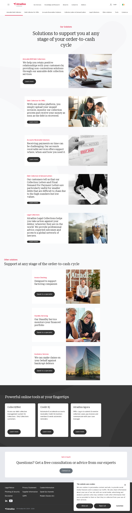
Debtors (83, 5)
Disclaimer (9, 496)
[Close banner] (125, 485)
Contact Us (75, 5)
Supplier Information (30, 492)
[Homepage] (19, 5)
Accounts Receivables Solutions (51, 12)
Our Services (37, 5)
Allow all (85, 506)
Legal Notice (9, 488)
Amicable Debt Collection (14, 12)
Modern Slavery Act (47, 496)
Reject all (102, 506)
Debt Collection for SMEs (31, 12)
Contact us (125, 12)
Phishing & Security (12, 492)
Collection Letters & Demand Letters (75, 12)
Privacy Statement (29, 488)
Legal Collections (94, 12)
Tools (116, 12)
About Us (65, 5)
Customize (119, 506)
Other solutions (107, 12)
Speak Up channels (47, 492)
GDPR (24, 496)
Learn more (14, 432)
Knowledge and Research (52, 5)
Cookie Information (47, 488)
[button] (8, 4)
